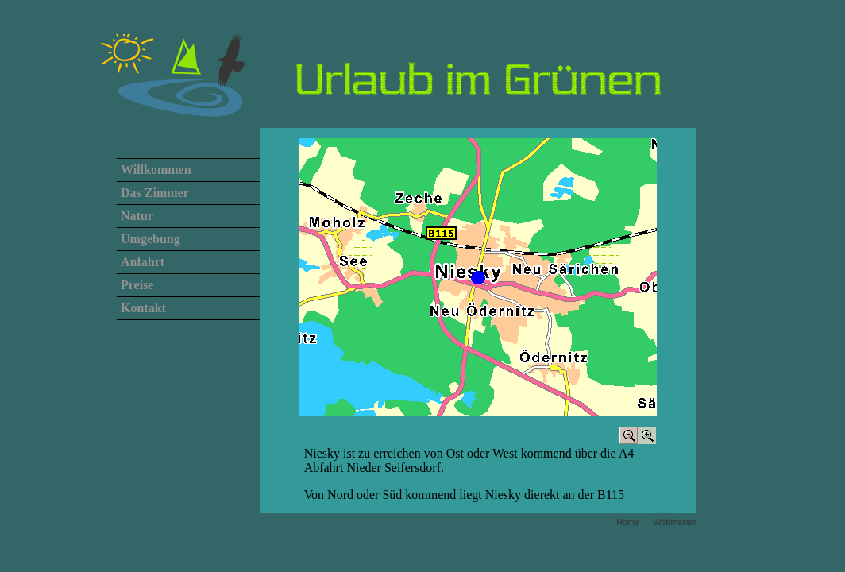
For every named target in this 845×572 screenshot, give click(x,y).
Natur (137, 215)
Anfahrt (142, 262)
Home (627, 522)
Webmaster (675, 522)
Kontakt (143, 308)
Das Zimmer (155, 192)
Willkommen (156, 169)
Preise (137, 285)
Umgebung (150, 238)
